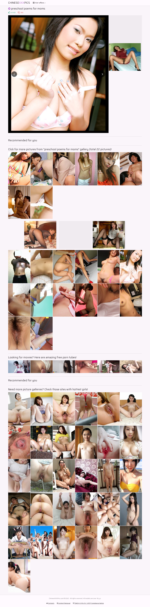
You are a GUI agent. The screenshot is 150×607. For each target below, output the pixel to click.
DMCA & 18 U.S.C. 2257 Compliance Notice (88, 603)
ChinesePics (19, 3)
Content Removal (63, 603)
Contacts (50, 603)
